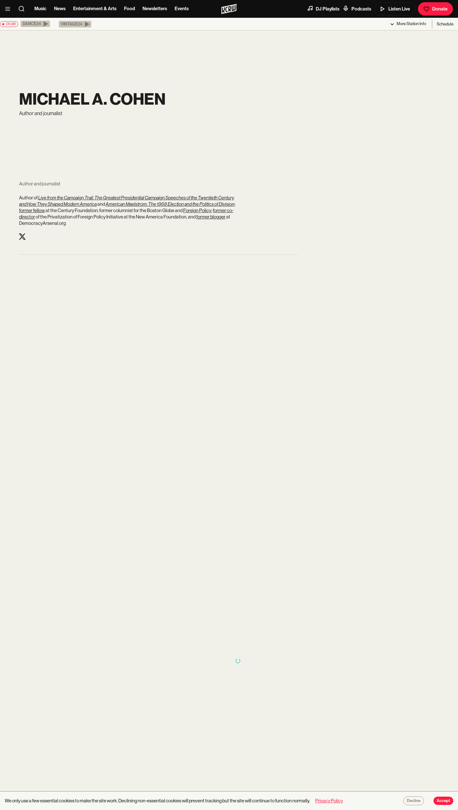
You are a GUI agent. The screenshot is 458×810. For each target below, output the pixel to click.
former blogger (211, 216)
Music (40, 8)
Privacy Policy (329, 800)
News (60, 8)
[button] (35, 24)
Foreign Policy (197, 210)
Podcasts (357, 8)
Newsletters (154, 8)
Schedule (445, 24)
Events (182, 8)
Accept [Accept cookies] (443, 800)
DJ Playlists (323, 8)
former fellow (32, 210)
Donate (435, 9)
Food (129, 8)
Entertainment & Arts (94, 8)
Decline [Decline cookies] (413, 800)
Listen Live (394, 9)
